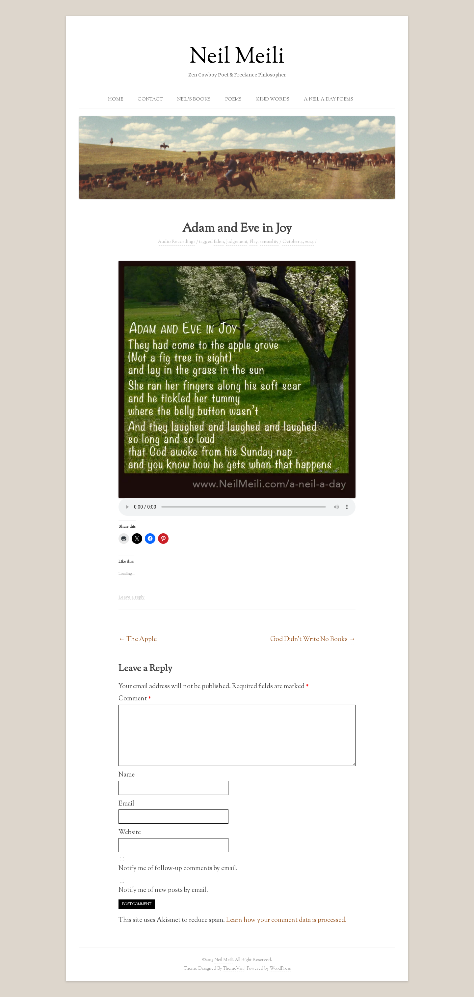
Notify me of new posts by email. (163, 890)
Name (126, 774)
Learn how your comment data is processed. (286, 920)
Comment (134, 698)
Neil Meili (237, 57)
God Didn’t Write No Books (313, 639)
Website (129, 832)
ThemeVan (233, 968)
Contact (150, 99)
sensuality (269, 242)
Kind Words (272, 99)
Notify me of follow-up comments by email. (178, 868)
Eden (219, 242)
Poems (233, 99)
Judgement (236, 242)
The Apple (137, 639)
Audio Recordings (176, 242)
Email (126, 803)
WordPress (280, 968)
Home (115, 99)
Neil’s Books (194, 99)
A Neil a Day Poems (328, 99)
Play (253, 242)
